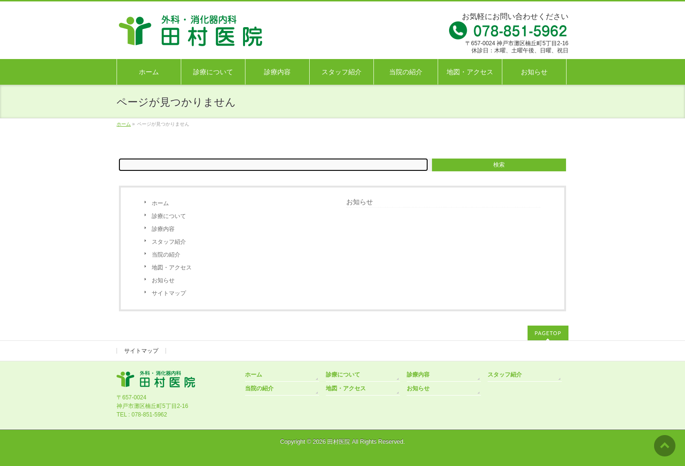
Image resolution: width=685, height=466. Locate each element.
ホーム (160, 203)
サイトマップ (169, 293)
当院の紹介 (166, 254)
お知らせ (163, 280)
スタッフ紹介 (169, 241)
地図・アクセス (172, 267)
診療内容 (163, 229)
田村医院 (338, 441)
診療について (169, 216)
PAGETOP (548, 333)
